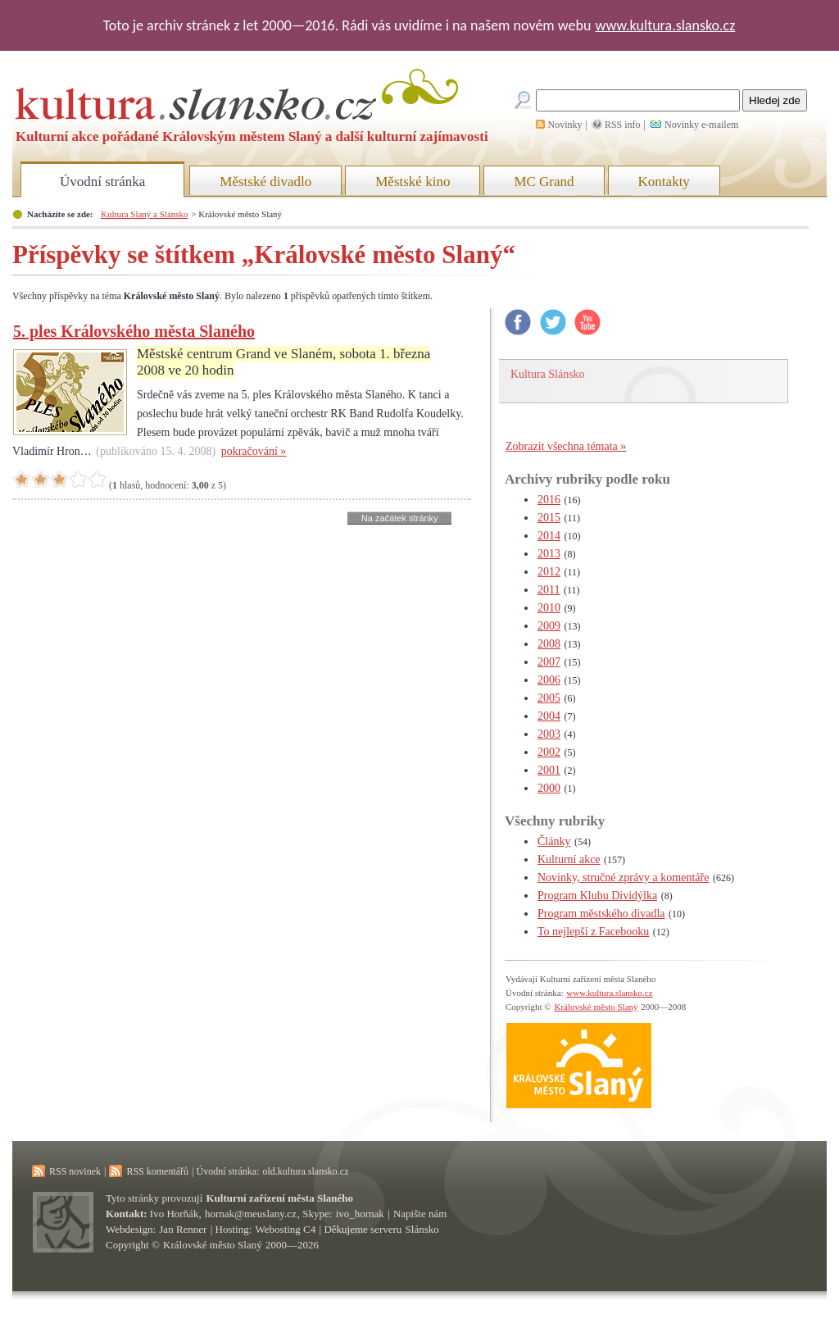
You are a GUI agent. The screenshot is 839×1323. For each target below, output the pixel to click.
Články (553, 841)
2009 (548, 626)
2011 (548, 590)
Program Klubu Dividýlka (597, 895)
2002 (548, 752)
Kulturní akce (569, 859)
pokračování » (254, 451)
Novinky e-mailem (701, 124)
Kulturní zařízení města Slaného (279, 1198)
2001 (548, 770)
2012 (548, 572)
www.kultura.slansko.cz (665, 25)
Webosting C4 (286, 1229)
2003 (548, 734)
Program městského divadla (601, 913)
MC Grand (544, 181)
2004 (548, 716)
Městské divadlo (265, 181)
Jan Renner (182, 1229)
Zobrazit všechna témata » (566, 446)
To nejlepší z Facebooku (593, 931)
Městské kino (412, 181)
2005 (548, 698)
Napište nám (420, 1213)
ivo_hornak (360, 1213)
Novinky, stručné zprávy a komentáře (623, 877)
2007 (548, 662)
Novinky (565, 124)
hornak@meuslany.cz (251, 1213)
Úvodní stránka (102, 181)
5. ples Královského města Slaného (134, 331)
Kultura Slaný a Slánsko (144, 214)
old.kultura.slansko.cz (305, 1171)
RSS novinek (75, 1171)
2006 (548, 680)
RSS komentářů (157, 1171)
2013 (548, 554)
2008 (548, 644)
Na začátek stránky (399, 518)
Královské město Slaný (595, 1007)
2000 (548, 788)
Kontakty (664, 181)
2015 (548, 517)
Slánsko (422, 1229)
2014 (548, 536)
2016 (548, 499)
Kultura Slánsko (547, 374)
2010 (548, 608)
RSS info (623, 124)
